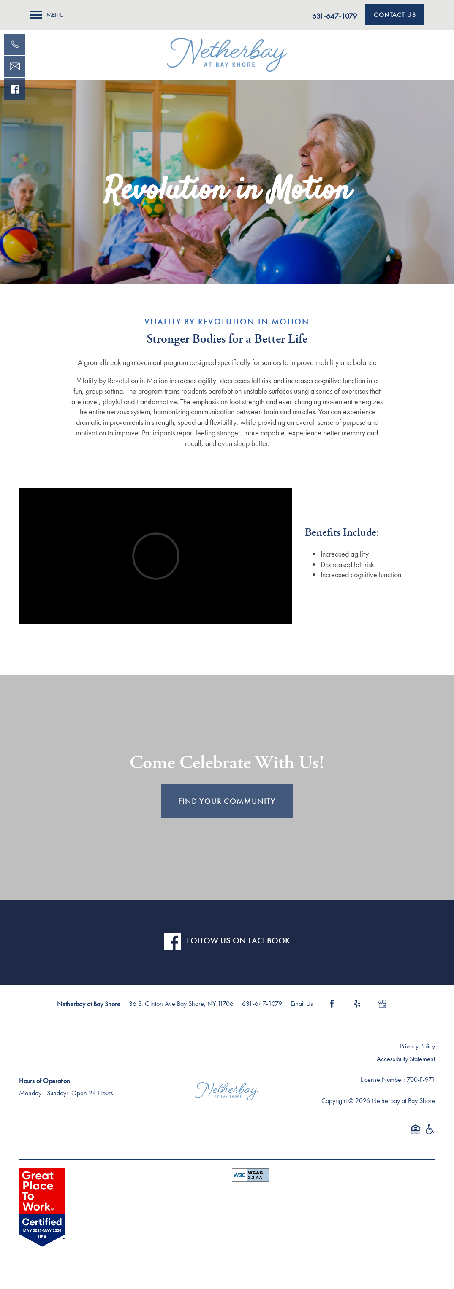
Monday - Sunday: (43, 1093)
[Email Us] (14, 66)
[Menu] (47, 15)
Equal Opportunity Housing (416, 1133)
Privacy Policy (417, 1046)
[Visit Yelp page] (357, 1003)
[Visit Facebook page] (332, 1003)
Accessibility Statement (406, 1058)
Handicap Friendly (430, 1133)
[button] (394, 14)
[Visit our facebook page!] (14, 89)
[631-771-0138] (14, 44)
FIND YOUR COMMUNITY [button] (226, 801)
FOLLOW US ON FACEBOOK (238, 941)
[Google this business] (382, 1003)
